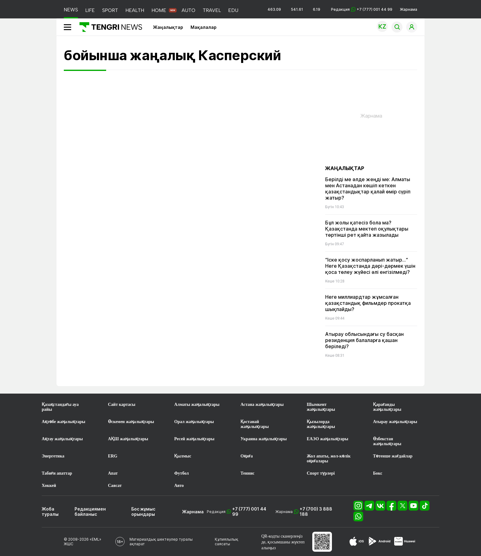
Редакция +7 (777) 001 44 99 (361, 9)
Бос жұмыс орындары (143, 511)
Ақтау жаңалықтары (62, 439)
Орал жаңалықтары (194, 421)
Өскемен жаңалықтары (131, 421)
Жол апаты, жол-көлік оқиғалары (329, 458)
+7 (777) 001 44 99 (249, 511)
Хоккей (49, 485)
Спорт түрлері (321, 473)
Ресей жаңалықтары (194, 439)
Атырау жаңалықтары (395, 421)
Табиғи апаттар (57, 473)
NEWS (71, 10)
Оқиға (246, 456)
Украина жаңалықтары (263, 439)
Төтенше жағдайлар (392, 456)
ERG (112, 456)
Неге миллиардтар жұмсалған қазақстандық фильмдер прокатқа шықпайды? (368, 303)
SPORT (110, 10)
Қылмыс (182, 456)
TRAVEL (212, 10)
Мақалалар (203, 27)
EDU (233, 10)
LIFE (90, 10)
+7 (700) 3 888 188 (316, 511)
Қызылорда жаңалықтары (321, 424)
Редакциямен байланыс (90, 511)
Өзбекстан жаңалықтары (387, 441)
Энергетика (53, 456)
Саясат (115, 485)
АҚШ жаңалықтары (128, 439)
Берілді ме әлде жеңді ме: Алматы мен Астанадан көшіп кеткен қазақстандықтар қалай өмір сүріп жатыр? (367, 188)
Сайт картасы (121, 404)
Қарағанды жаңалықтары (387, 407)
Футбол (181, 473)
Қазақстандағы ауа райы (60, 407)
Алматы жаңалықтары (196, 404)
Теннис (247, 473)
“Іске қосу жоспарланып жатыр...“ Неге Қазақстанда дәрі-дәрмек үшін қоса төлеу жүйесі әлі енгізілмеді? (370, 266)
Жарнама (408, 9)
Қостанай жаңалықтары (254, 424)
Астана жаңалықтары (262, 404)
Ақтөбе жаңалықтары (63, 421)
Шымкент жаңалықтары (321, 407)
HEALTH (134, 10)
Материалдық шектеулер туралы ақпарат (161, 541)
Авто (179, 485)
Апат (113, 473)
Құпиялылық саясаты (226, 541)
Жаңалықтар (168, 27)
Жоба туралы (50, 511)
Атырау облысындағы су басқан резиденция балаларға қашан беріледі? (364, 340)
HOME (159, 10)
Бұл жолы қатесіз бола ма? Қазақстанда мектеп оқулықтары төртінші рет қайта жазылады (366, 229)
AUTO (188, 10)
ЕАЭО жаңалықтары (327, 439)
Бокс (377, 473)
